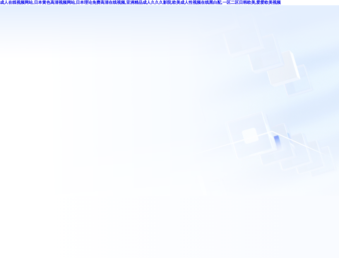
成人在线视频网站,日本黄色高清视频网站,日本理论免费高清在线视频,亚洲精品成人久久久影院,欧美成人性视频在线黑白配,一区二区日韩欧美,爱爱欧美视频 (140, 2)
